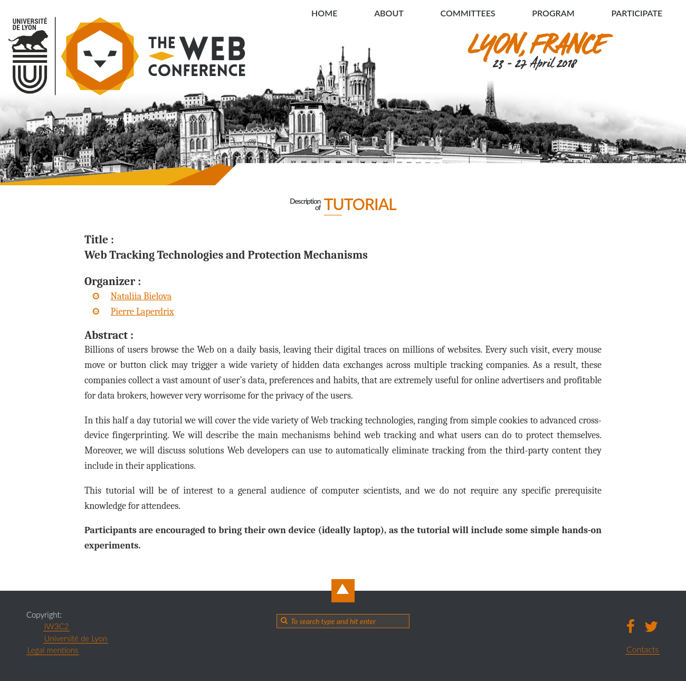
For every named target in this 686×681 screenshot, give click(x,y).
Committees (467, 13)
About (389, 13)
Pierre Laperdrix (142, 311)
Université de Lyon (76, 638)
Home (324, 13)
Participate (636, 13)
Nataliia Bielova (141, 296)
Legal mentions (53, 650)
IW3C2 (56, 626)
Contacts (642, 649)
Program (553, 13)
